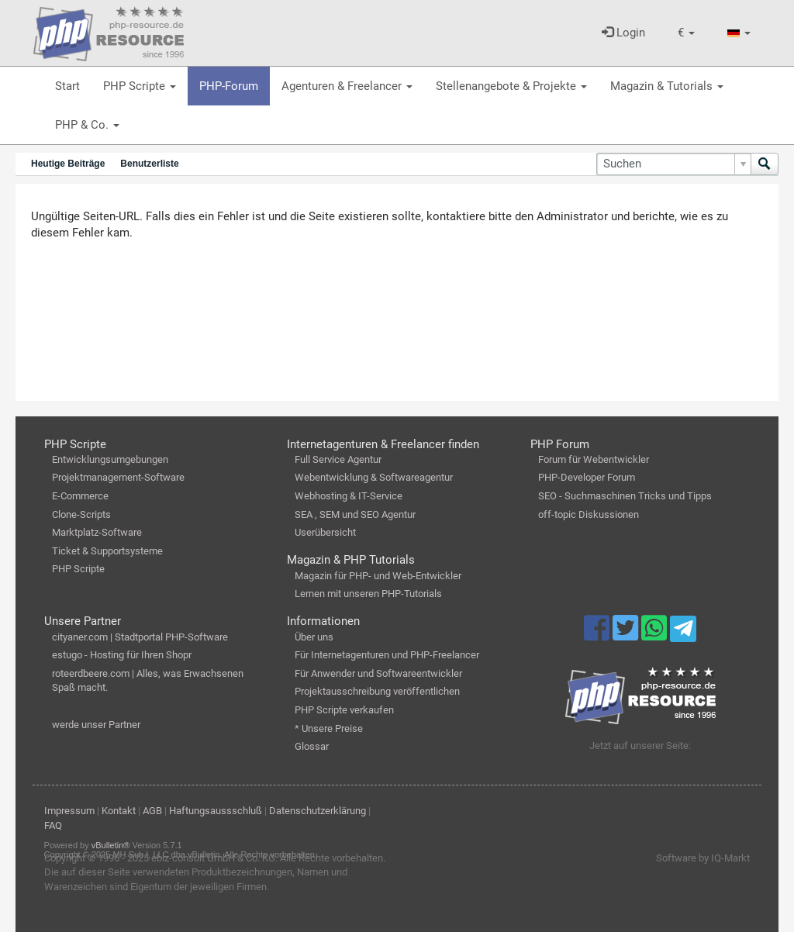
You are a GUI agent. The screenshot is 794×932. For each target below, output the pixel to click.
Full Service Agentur (338, 459)
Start (67, 86)
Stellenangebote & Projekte (511, 86)
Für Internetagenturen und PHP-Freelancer (387, 655)
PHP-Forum (228, 86)
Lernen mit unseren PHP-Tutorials (368, 593)
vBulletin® (110, 845)
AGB (152, 810)
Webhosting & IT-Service (348, 496)
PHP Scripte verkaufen (344, 710)
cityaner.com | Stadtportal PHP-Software (140, 637)
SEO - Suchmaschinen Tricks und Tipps (625, 496)
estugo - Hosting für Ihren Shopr (122, 655)
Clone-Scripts (81, 514)
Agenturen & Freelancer (347, 86)
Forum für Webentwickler (593, 459)
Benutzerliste (149, 163)
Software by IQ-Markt (703, 858)
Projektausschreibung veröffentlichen (377, 691)
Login (623, 33)
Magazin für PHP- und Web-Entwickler (378, 576)
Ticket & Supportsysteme (107, 551)
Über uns (314, 637)
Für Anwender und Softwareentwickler (378, 673)
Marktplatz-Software (97, 532)
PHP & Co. (87, 125)
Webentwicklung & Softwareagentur (374, 477)
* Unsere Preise (329, 728)
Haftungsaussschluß (215, 810)
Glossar (312, 746)
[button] (686, 33)
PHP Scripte (139, 86)
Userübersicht (325, 532)
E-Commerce (80, 496)
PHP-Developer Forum (586, 477)
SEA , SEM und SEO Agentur (355, 514)
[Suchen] (673, 164)
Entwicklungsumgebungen (110, 459)
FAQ (53, 825)
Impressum (69, 810)
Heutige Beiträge (68, 163)
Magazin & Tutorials (666, 86)
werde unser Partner (96, 724)
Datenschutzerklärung (317, 810)
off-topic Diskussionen (588, 514)
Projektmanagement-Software (118, 477)
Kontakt (119, 810)
